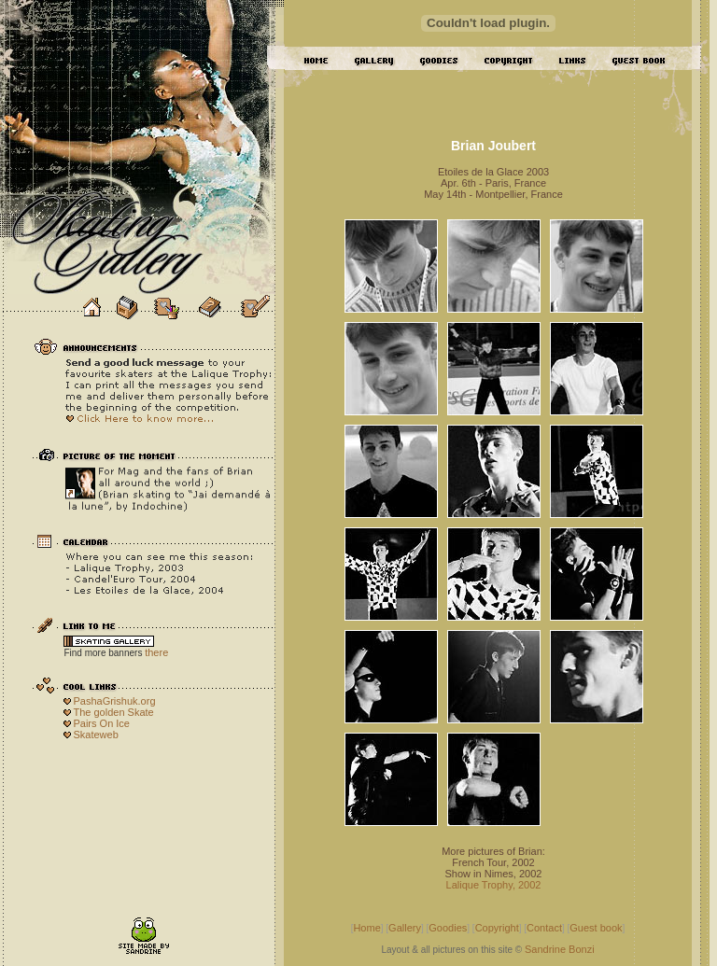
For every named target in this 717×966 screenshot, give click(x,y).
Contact (544, 927)
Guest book (595, 927)
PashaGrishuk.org (114, 701)
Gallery (404, 927)
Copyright (497, 927)
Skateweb (95, 734)
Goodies (448, 927)
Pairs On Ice (101, 723)
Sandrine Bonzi (560, 949)
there (156, 652)
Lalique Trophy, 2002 (493, 884)
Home (366, 927)
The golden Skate (113, 712)
